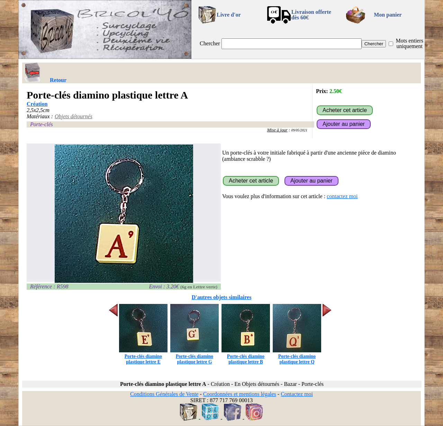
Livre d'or (229, 15)
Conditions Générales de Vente (164, 394)
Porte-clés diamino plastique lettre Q (297, 356)
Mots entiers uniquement (409, 43)
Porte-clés (41, 124)
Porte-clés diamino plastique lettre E (143, 356)
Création (37, 104)
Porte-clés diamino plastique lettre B (246, 356)
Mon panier (387, 15)
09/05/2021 (299, 130)
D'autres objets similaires (222, 297)
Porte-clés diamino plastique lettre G (194, 356)
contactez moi (342, 196)
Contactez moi (297, 394)
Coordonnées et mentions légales (239, 394)
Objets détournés (73, 116)
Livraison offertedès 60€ (311, 14)
